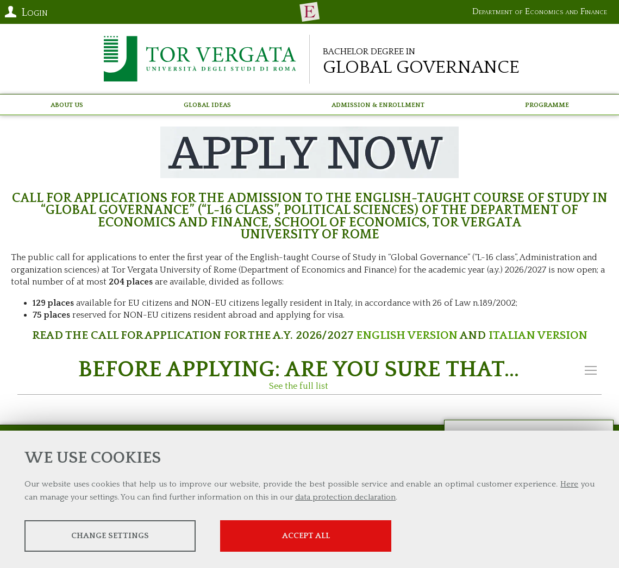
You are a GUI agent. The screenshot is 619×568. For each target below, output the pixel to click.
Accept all (306, 535)
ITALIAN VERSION (538, 335)
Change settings (110, 535)
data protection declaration (345, 497)
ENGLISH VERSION (407, 335)
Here (569, 484)
